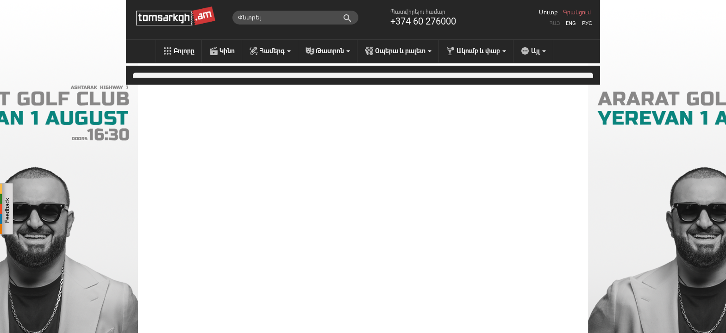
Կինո (227, 51)
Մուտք (548, 12)
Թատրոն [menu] (333, 51)
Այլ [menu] (538, 51)
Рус (587, 23)
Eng (571, 23)
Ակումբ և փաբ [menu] (481, 51)
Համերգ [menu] (275, 51)
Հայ (555, 23)
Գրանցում (577, 12)
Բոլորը (184, 51)
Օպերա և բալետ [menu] (403, 51)
